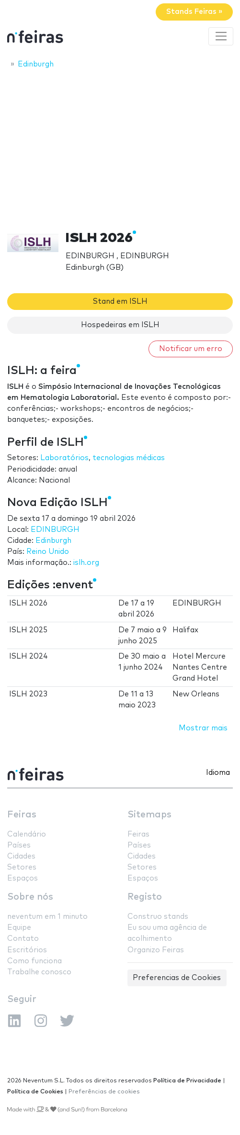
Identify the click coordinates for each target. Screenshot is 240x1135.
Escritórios (27, 950)
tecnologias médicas (128, 458)
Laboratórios (64, 458)
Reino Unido (47, 551)
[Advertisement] (120, 147)
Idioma (218, 772)
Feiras (21, 814)
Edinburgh (53, 540)
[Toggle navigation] (220, 36)
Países (19, 845)
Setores (21, 867)
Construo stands (157, 916)
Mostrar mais (203, 728)
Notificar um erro (190, 349)
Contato (23, 938)
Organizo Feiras (155, 950)
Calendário (26, 834)
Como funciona (34, 961)
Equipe (19, 927)
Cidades (21, 856)
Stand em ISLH (120, 301)
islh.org (86, 562)
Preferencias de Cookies (177, 977)
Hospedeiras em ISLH (120, 325)
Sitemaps (149, 814)
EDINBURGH (55, 529)
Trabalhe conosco (39, 972)
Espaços (22, 878)
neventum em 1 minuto (47, 916)
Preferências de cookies (104, 1092)
